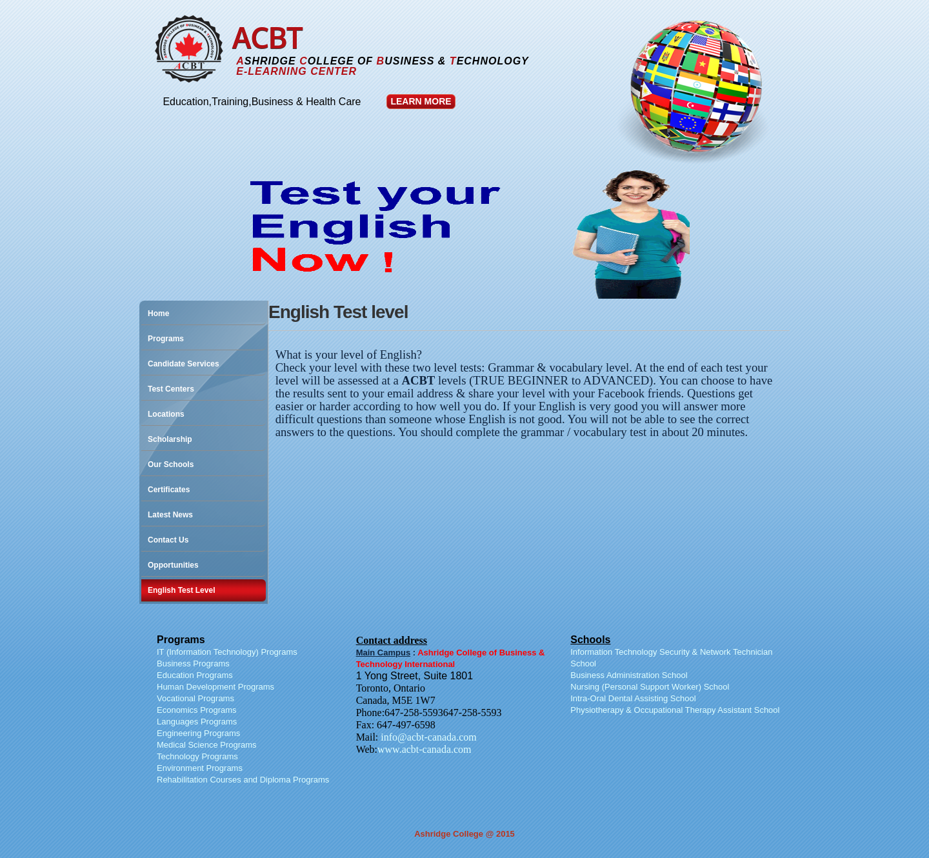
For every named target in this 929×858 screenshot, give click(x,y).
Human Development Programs (215, 687)
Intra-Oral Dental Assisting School (632, 698)
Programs (166, 338)
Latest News (170, 514)
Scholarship (170, 439)
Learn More (420, 101)
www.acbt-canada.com (424, 749)
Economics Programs (197, 710)
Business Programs (193, 663)
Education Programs (195, 675)
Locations (166, 414)
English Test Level (181, 590)
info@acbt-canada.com (428, 737)
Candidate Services (183, 363)
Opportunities (173, 565)
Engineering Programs (198, 733)
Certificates (169, 489)
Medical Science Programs (207, 745)
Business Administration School (628, 675)
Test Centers (171, 389)
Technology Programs (197, 756)
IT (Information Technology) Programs (227, 652)
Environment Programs (200, 768)
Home (158, 313)
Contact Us (168, 539)
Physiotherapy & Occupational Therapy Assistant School (674, 710)
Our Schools (171, 464)
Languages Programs (197, 721)
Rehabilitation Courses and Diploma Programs (243, 779)
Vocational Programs (195, 698)
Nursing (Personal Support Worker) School (649, 687)
